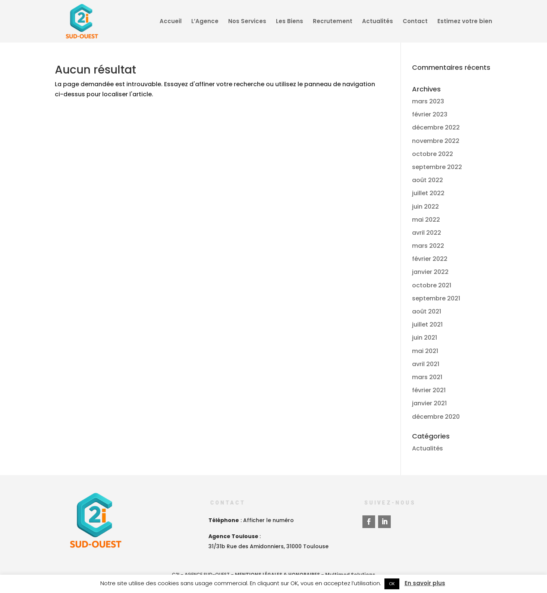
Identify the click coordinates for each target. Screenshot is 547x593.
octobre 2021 (431, 285)
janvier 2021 (429, 403)
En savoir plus (425, 583)
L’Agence (205, 22)
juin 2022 (425, 206)
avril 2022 (426, 232)
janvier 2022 (430, 272)
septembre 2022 (437, 167)
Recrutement (332, 22)
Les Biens (289, 22)
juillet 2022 (428, 193)
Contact (415, 22)
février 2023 (429, 114)
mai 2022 (426, 219)
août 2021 (426, 311)
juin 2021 (424, 337)
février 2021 (429, 390)
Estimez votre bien (464, 22)
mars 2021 (427, 377)
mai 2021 (425, 351)
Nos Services (247, 22)
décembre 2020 (436, 416)
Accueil (171, 22)
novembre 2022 (435, 141)
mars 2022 (428, 245)
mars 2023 (428, 101)
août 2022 (427, 180)
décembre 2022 (436, 127)
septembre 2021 (436, 298)
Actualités (377, 22)
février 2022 (429, 259)
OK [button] (392, 584)
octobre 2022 (432, 154)
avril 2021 (425, 364)
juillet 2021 (427, 324)
